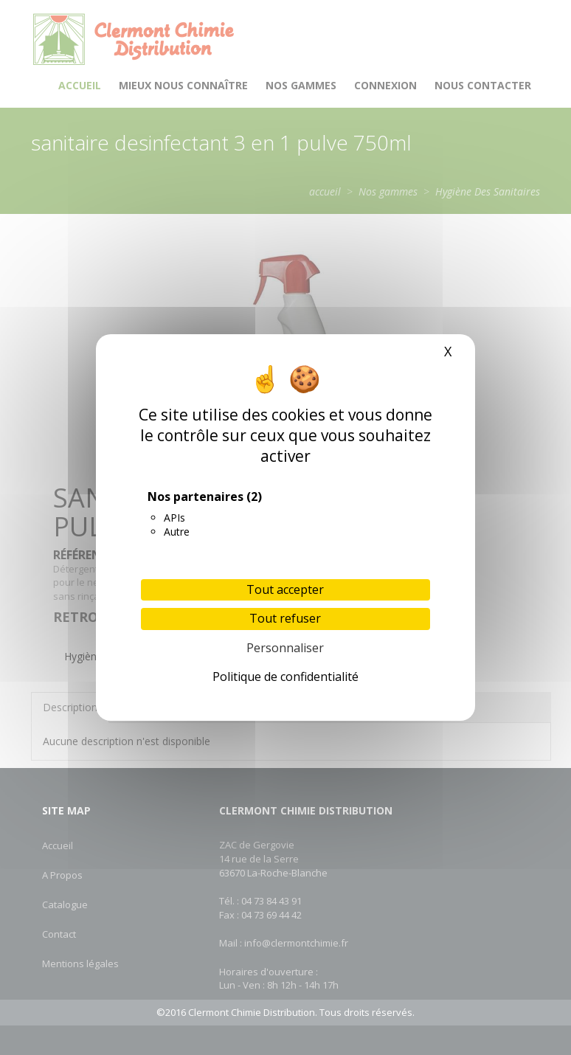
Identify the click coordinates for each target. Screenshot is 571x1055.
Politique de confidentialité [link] (285, 676)
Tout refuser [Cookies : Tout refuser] (285, 618)
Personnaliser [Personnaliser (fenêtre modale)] (285, 648)
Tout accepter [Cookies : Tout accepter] (285, 589)
